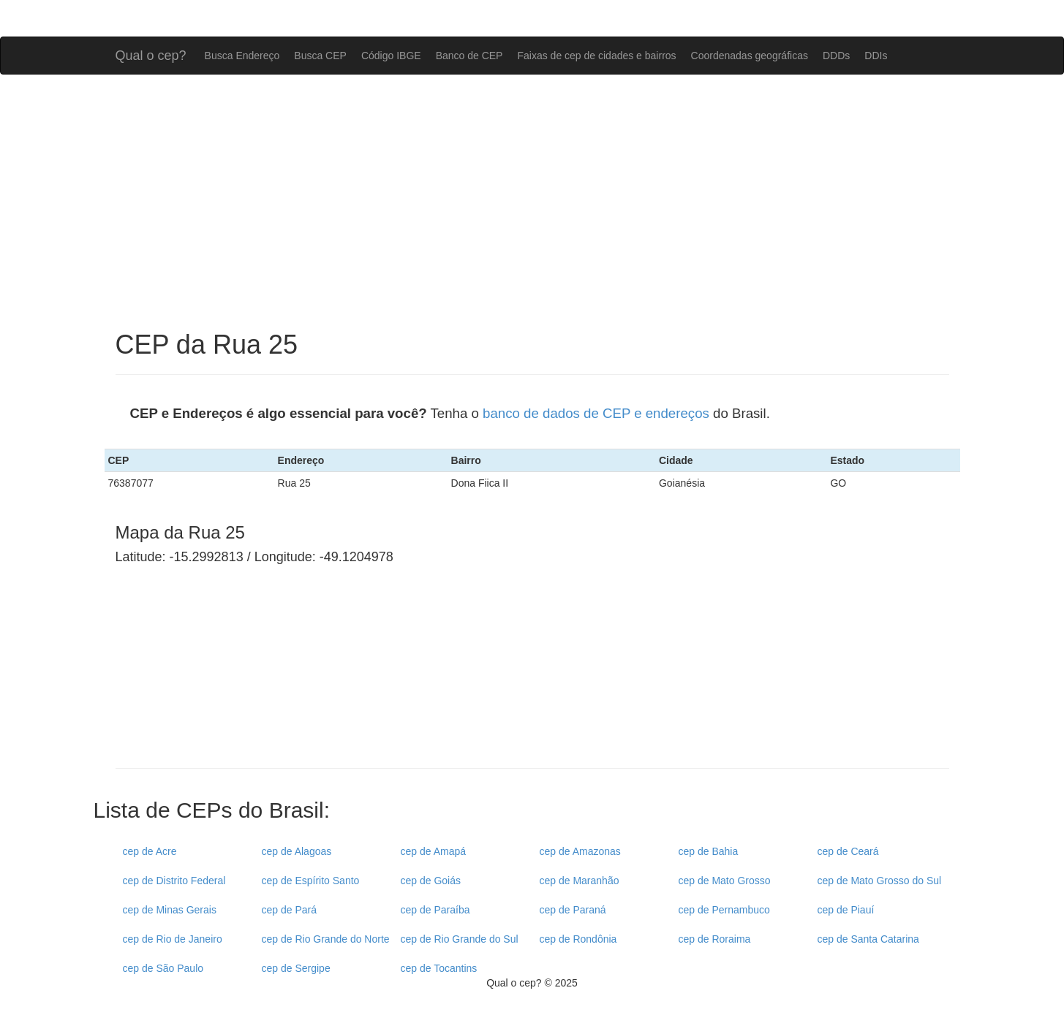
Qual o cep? (151, 53)
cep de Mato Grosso (725, 880)
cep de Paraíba (435, 910)
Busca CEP (320, 55)
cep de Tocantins (439, 968)
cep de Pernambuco (724, 910)
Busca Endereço (242, 55)
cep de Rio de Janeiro (172, 939)
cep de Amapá (434, 851)
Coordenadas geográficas (749, 55)
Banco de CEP (469, 55)
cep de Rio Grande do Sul (459, 939)
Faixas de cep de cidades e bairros (596, 55)
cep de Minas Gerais (169, 910)
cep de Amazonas (580, 851)
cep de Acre (150, 851)
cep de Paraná (573, 910)
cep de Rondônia (578, 939)
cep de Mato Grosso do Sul (880, 880)
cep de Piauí (846, 910)
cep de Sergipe (296, 968)
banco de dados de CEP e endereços (596, 413)
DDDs (836, 55)
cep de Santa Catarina (868, 939)
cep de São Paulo (163, 968)
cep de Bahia (709, 851)
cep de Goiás (431, 880)
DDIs (875, 55)
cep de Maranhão (579, 880)
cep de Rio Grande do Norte (326, 939)
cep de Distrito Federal (174, 880)
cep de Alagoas (297, 851)
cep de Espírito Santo (311, 880)
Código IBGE (391, 55)
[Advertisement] (532, 202)
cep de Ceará (848, 851)
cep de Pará (289, 910)
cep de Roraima (715, 939)
